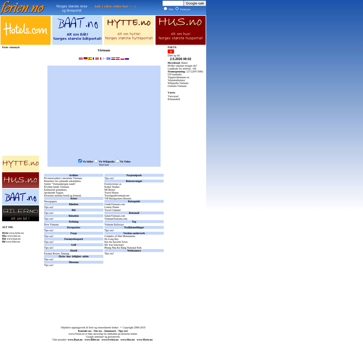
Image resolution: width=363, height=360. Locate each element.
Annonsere (110, 330)
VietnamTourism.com (115, 218)
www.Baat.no (75, 339)
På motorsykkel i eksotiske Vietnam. (63, 178)
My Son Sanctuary (114, 244)
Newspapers (50, 201)
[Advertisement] (104, 293)
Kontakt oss (84, 330)
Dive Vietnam (51, 224)
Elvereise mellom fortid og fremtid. (62, 195)
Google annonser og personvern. (103, 336)
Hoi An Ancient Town (116, 241)
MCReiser (109, 189)
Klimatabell (174, 99)
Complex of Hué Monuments (119, 236)
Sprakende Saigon (53, 192)
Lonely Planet (111, 207)
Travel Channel (112, 210)
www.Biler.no (92, 339)
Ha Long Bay (111, 239)
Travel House (111, 192)
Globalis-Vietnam (177, 86)
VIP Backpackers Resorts (117, 198)
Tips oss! (49, 207)
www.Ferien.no (77, 333)
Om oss (98, 330)
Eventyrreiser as (113, 184)
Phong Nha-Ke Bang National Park (123, 247)
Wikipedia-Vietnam (178, 83)
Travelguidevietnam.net (116, 195)
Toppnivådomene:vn (178, 77)
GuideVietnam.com (114, 204)
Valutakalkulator (176, 80)
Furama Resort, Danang (56, 253)
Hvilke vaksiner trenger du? (182, 65)
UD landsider (175, 74)
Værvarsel (173, 96)
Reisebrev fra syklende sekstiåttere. (62, 181)
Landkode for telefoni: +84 (182, 68)
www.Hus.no (127, 339)
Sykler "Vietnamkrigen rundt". (60, 184)
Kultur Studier (112, 186)
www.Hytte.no (145, 339)
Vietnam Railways (114, 224)
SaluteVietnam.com (114, 215)
